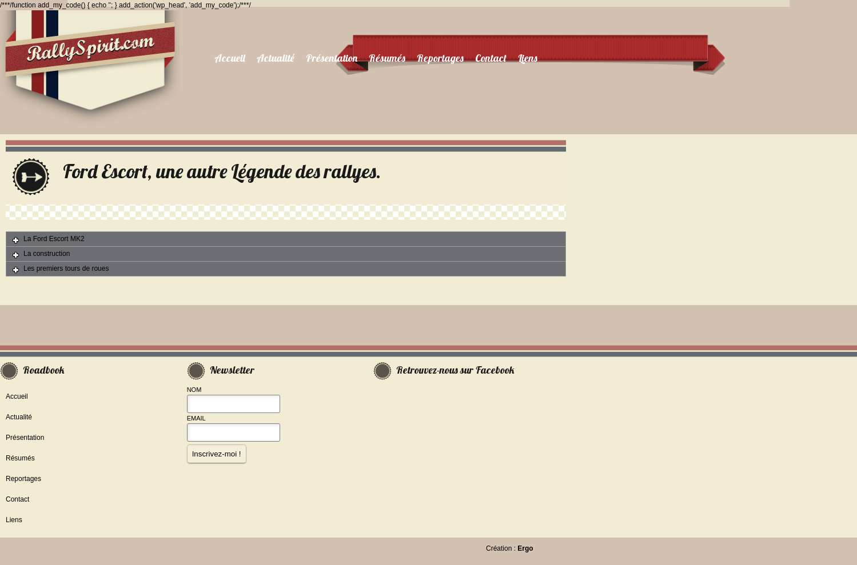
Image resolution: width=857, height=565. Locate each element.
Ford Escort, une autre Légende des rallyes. (222, 171)
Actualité (275, 58)
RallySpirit (90, 72)
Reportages (440, 58)
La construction (46, 254)
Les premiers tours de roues (66, 269)
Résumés (387, 58)
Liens (527, 58)
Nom (194, 389)
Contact (491, 58)
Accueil (229, 58)
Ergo (525, 548)
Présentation (331, 58)
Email (196, 418)
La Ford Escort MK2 (54, 239)
